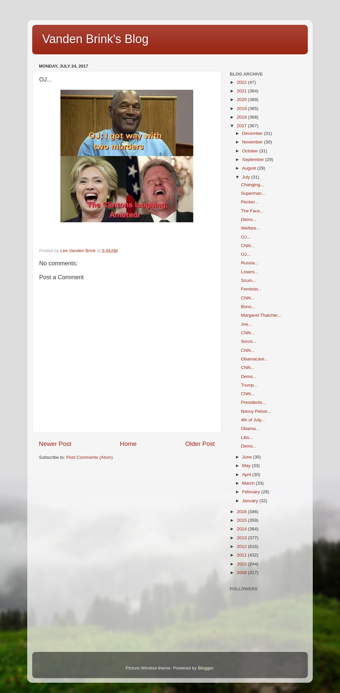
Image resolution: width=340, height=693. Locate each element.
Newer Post (55, 443)
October (250, 150)
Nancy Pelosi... (256, 411)
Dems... (249, 219)
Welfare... (250, 228)
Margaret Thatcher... (261, 315)
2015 (242, 520)
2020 (242, 99)
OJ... (246, 237)
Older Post (200, 443)
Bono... (248, 306)
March (249, 483)
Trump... (249, 385)
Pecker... (250, 201)
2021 (242, 90)
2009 (242, 572)
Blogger (205, 668)
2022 (242, 82)
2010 (242, 563)
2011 (242, 555)
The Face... (252, 210)
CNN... (248, 245)
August (249, 168)
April (247, 474)
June (247, 456)
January (250, 500)
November (253, 141)
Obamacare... (254, 358)
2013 (242, 537)
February (251, 491)
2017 (242, 125)
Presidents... (253, 402)
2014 (242, 528)
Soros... (249, 341)
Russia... (250, 262)
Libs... (247, 437)
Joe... (246, 324)
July (246, 177)
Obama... (250, 428)
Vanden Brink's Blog (95, 39)
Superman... (253, 193)
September (253, 159)
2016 (242, 511)
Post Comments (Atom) (89, 457)
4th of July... (253, 419)
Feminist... (251, 289)
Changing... (252, 184)
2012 (242, 546)
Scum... (248, 280)
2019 (242, 108)
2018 (242, 117)
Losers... (249, 271)
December (253, 133)
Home (128, 443)
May (247, 465)
